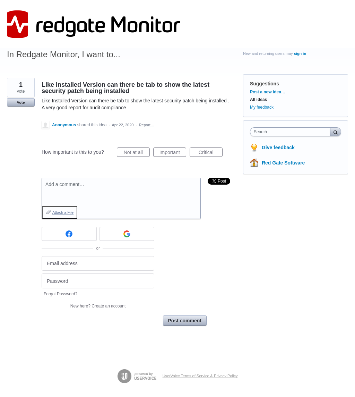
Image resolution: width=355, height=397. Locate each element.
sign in (300, 53)
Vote (21, 102)
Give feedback (278, 147)
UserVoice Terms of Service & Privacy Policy (200, 376)
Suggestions (264, 83)
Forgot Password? (60, 294)
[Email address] (98, 263)
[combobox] (291, 131)
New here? (97, 306)
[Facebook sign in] (69, 234)
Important (172, 153)
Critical (211, 153)
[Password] (98, 280)
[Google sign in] (127, 234)
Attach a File (62, 212)
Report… (146, 125)
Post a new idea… (267, 92)
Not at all (137, 153)
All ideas (258, 99)
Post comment (184, 320)
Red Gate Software (283, 163)
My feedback (262, 107)
